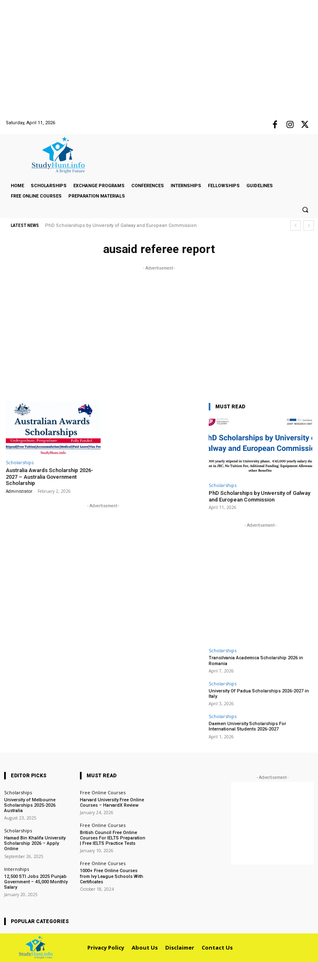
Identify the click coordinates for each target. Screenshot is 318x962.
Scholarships (20, 462)
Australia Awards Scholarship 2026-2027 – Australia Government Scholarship (49, 476)
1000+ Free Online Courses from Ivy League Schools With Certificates (111, 876)
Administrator (19, 491)
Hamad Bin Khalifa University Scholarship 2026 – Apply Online (34, 843)
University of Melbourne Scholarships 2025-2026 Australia (29, 805)
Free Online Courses (102, 792)
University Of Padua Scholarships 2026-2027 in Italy (259, 693)
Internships (16, 869)
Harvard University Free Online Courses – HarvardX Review (112, 802)
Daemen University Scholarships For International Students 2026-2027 (247, 726)
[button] (305, 210)
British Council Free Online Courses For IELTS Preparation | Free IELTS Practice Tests (112, 838)
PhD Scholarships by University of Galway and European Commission (121, 225)
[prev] (295, 225)
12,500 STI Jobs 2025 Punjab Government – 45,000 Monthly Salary (35, 882)
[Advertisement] (159, 58)
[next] (309, 225)
